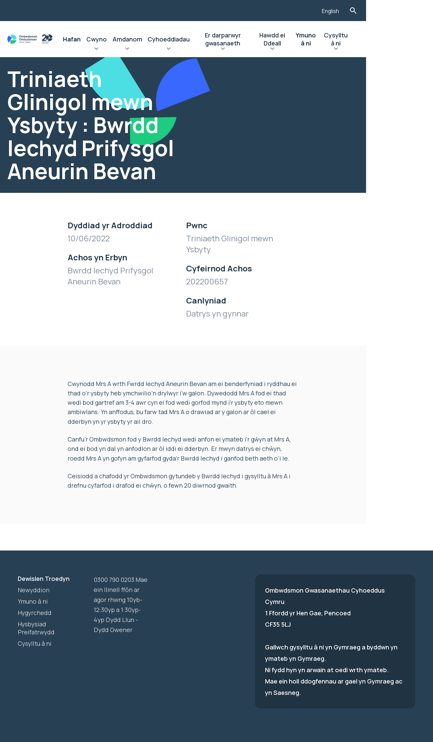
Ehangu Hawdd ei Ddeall (311, 49)
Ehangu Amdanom (145, 49)
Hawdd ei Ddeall (311, 39)
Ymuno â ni (352, 39)
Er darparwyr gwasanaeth (250, 39)
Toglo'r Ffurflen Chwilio (409, 10)
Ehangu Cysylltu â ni (389, 49)
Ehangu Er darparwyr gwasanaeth (250, 49)
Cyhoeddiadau (188, 39)
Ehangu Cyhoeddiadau (188, 49)
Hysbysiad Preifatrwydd (37, 609)
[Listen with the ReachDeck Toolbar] (362, 9)
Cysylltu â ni (388, 39)
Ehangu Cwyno (113, 49)
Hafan (88, 39)
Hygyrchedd (35, 594)
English (387, 11)
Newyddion (34, 571)
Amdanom (146, 39)
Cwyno (113, 39)
